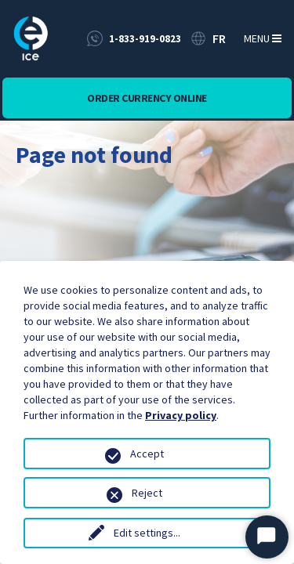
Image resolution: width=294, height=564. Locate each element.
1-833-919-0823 (145, 38)
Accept (147, 453)
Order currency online (147, 98)
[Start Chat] (267, 537)
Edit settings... (147, 533)
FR (219, 38)
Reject (147, 493)
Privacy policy (180, 415)
